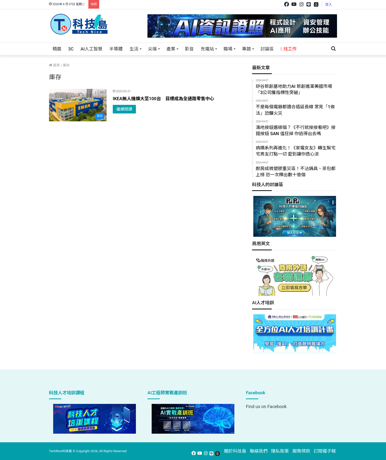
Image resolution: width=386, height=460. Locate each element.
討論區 (267, 48)
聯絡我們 (259, 451)
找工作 (289, 48)
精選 (56, 48)
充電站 (207, 48)
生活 (133, 48)
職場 (228, 48)
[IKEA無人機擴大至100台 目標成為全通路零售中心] (78, 105)
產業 (170, 48)
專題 (246, 48)
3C (71, 48)
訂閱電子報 (325, 451)
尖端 (152, 48)
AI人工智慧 (91, 48)
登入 (328, 4)
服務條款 (301, 451)
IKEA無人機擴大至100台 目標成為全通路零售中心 (163, 98)
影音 (189, 48)
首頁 (54, 65)
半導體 (116, 48)
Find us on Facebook (266, 406)
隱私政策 (280, 451)
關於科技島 (235, 451)
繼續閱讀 (124, 109)
